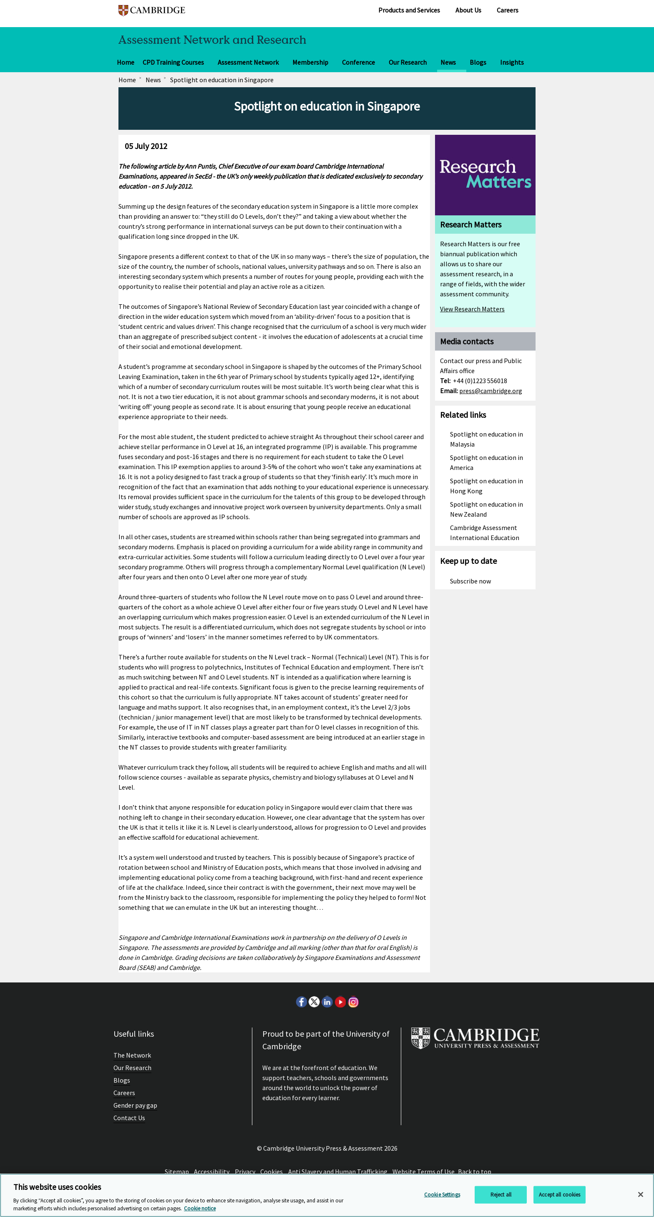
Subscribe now (470, 581)
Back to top (474, 1171)
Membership (310, 62)
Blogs (478, 62)
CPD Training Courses (173, 62)
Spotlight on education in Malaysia (486, 439)
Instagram (353, 1001)
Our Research (408, 62)
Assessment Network (248, 62)
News (448, 62)
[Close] (640, 1194)
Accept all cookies (559, 1194)
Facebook (301, 1001)
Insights (512, 62)
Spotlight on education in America (486, 462)
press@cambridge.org (490, 390)
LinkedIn (327, 1001)
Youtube (340, 1001)
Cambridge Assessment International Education (484, 532)
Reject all (500, 1194)
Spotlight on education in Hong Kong (486, 486)
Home (125, 62)
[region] (327, 1195)
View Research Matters (472, 309)
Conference (358, 62)
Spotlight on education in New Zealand (486, 509)
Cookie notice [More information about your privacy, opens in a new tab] (200, 1208)
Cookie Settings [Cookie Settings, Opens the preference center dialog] (442, 1194)
